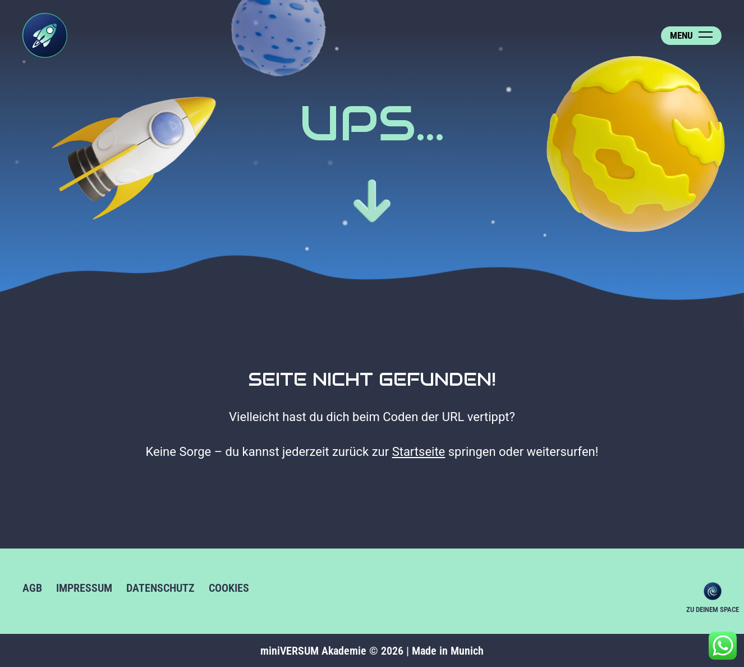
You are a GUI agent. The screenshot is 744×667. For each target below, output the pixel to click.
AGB (32, 588)
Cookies (229, 588)
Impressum (84, 588)
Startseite (419, 452)
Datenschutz (160, 588)
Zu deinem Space (713, 591)
